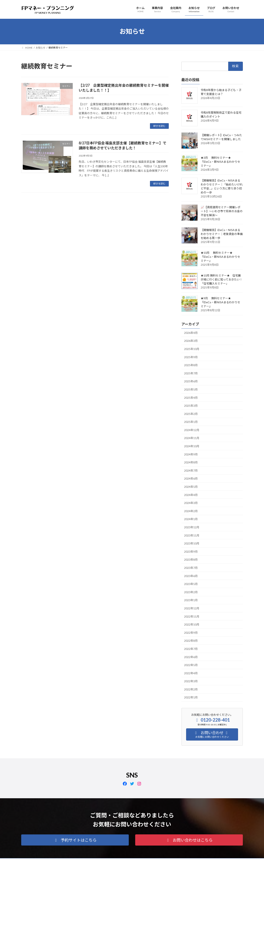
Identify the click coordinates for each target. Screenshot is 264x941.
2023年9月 (191, 551)
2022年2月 (191, 689)
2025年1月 (191, 421)
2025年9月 (191, 357)
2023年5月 (191, 584)
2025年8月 (191, 365)
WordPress (110, 934)
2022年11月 (191, 616)
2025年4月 (191, 397)
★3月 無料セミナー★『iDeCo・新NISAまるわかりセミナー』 (220, 161)
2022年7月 (191, 648)
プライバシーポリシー (37, 861)
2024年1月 (191, 519)
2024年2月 (191, 511)
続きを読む (159, 125)
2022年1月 (191, 697)
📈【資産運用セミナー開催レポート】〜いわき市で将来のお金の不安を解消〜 (222, 211)
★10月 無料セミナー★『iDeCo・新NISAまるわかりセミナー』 (220, 256)
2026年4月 (191, 332)
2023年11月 (191, 535)
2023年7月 (191, 567)
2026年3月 (191, 340)
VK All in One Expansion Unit (158, 934)
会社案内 (61, 861)
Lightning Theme (131, 934)
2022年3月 (191, 681)
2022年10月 (191, 624)
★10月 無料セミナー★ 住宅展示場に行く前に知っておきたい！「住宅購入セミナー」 (221, 279)
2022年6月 (191, 656)
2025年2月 (191, 413)
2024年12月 (191, 429)
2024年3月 (191, 503)
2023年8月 (191, 559)
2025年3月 (191, 405)
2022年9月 (191, 632)
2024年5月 (191, 486)
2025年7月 (191, 373)
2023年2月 (191, 592)
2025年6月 (191, 381)
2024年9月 (191, 454)
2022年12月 (191, 608)
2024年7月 (191, 470)
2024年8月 (191, 462)
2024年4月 (191, 494)
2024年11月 (191, 438)
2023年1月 (191, 600)
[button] (75, 840)
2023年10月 (191, 543)
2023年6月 (191, 575)
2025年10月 (191, 349)
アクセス (78, 861)
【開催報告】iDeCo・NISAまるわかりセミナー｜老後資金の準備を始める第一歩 (222, 233)
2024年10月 (191, 446)
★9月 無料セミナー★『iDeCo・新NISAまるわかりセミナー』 (220, 302)
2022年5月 (191, 665)
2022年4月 (191, 673)
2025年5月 (191, 389)
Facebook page (208, 889)
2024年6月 (191, 478)
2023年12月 (191, 527)
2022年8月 (191, 640)
